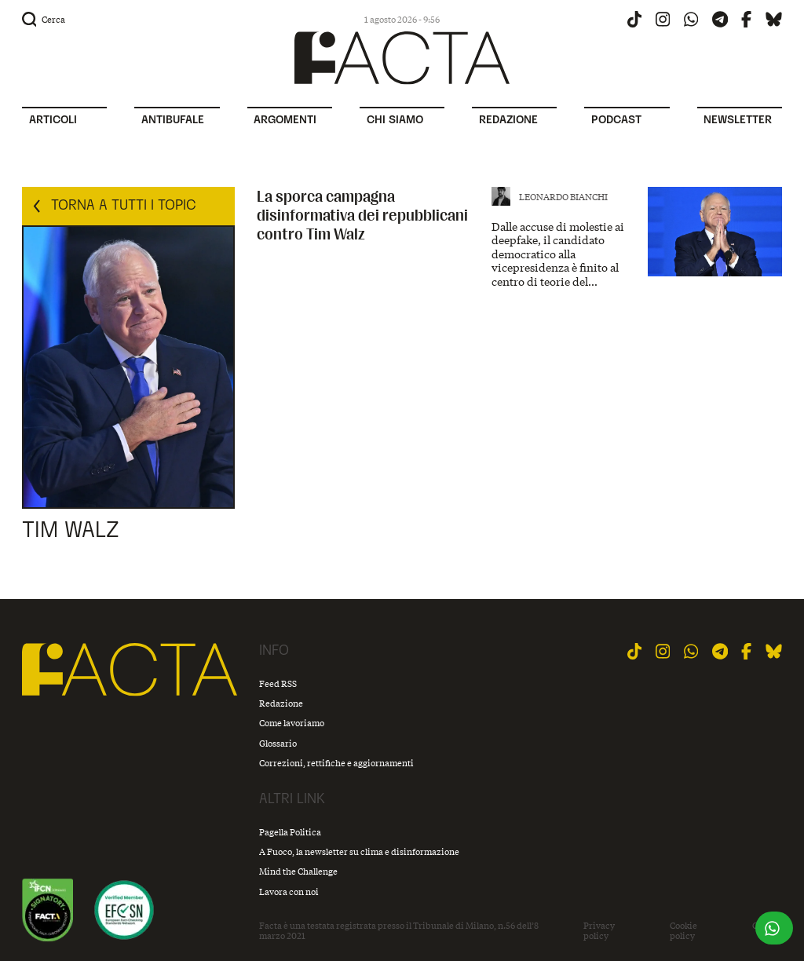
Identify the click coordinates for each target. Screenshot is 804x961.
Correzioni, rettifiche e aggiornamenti (336, 762)
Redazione (281, 703)
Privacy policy (599, 930)
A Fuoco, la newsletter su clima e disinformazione (359, 851)
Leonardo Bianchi (563, 196)
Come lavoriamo (291, 722)
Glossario (278, 743)
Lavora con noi (289, 891)
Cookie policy (683, 930)
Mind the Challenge (298, 871)
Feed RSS (278, 683)
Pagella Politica (290, 832)
